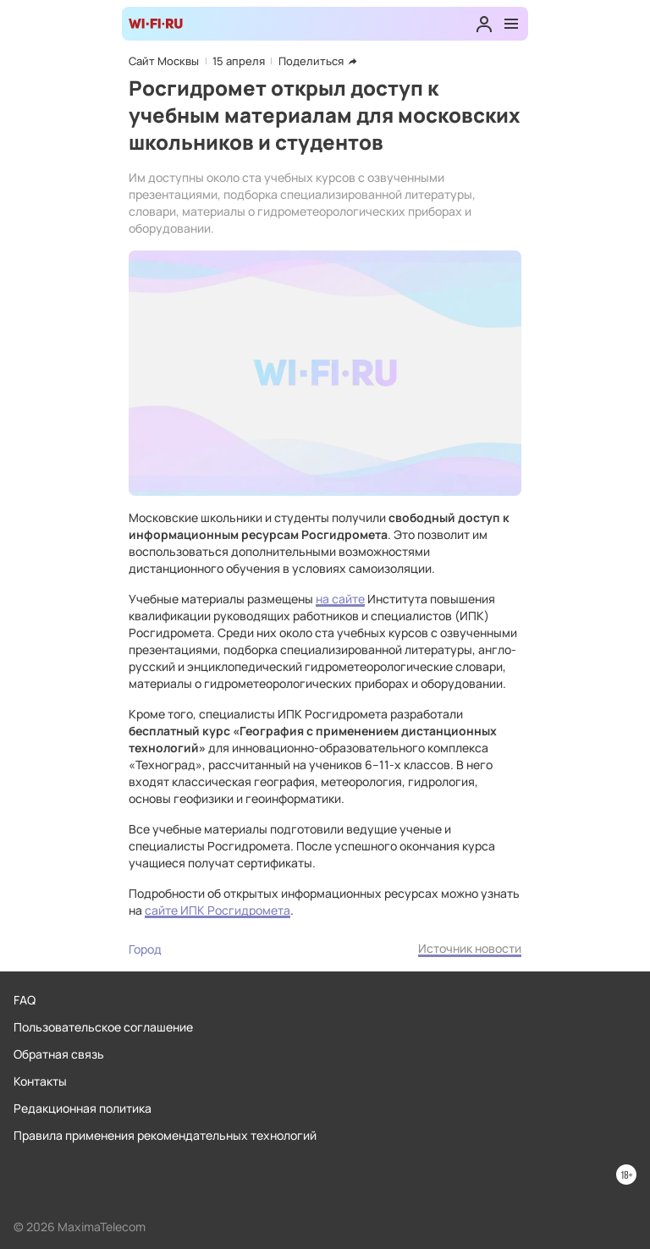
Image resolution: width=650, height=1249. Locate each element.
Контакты (40, 1081)
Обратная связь (59, 1054)
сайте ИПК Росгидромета (217, 910)
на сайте (340, 599)
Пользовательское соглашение (103, 1027)
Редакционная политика (82, 1108)
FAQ (25, 1000)
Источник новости (469, 948)
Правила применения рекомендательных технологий (165, 1135)
